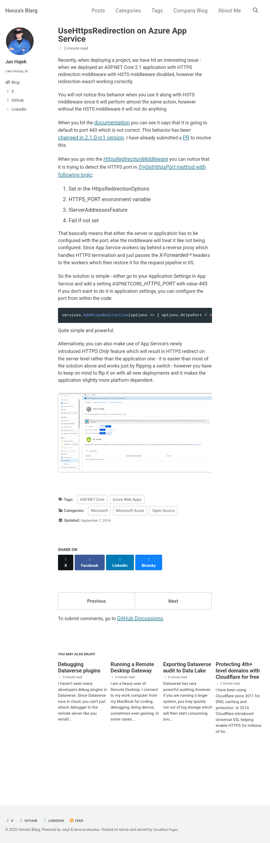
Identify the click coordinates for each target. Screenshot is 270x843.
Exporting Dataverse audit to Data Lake (187, 706)
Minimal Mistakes (89, 829)
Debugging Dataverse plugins (79, 706)
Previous (96, 637)
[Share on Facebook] (91, 600)
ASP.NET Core (92, 539)
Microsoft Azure (130, 551)
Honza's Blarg (21, 10)
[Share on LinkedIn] (122, 600)
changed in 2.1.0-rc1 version (114, 145)
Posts (96, 10)
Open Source (163, 551)
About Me (227, 10)
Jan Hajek (17, 61)
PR (61, 153)
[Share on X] (66, 600)
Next (173, 637)
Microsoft (99, 551)
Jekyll (66, 829)
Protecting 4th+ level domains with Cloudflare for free (238, 709)
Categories (126, 10)
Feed (80, 820)
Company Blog (189, 10)
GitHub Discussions (147, 655)
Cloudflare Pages (171, 829)
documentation (116, 129)
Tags (155, 10)
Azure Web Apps (127, 539)
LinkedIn (56, 820)
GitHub (29, 820)
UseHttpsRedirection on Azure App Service (122, 35)
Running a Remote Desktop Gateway (132, 706)
